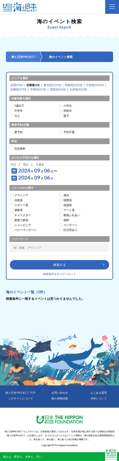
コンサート (70, 225)
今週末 (40, 164)
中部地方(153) (95, 85)
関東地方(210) (73, 85)
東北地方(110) (52, 85)
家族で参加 (21, 220)
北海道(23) (33, 85)
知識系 (68, 205)
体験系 (18, 210)
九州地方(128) (78, 89)
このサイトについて (20, 398)
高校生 (68, 110)
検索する (59, 265)
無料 (66, 220)
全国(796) (16, 85)
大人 (17, 115)
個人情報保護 (59, 398)
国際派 (68, 200)
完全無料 (19, 148)
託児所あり (70, 229)
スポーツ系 (21, 205)
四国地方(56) (58, 89)
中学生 (18, 110)
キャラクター (22, 215)
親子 (66, 115)
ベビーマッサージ (25, 229)
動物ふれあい (72, 215)
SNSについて (99, 398)
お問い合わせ (59, 392)
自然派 (18, 200)
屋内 (66, 195)
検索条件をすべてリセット (59, 274)
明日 (26, 164)
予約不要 (69, 132)
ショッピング (22, 225)
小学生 (68, 105)
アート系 (69, 210)
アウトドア (21, 195)
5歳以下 (19, 105)
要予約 (18, 132)
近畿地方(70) (18, 89)
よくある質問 (98, 392)
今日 (13, 164)
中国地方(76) (38, 89)
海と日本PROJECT (23, 56)
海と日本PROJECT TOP (20, 392)
